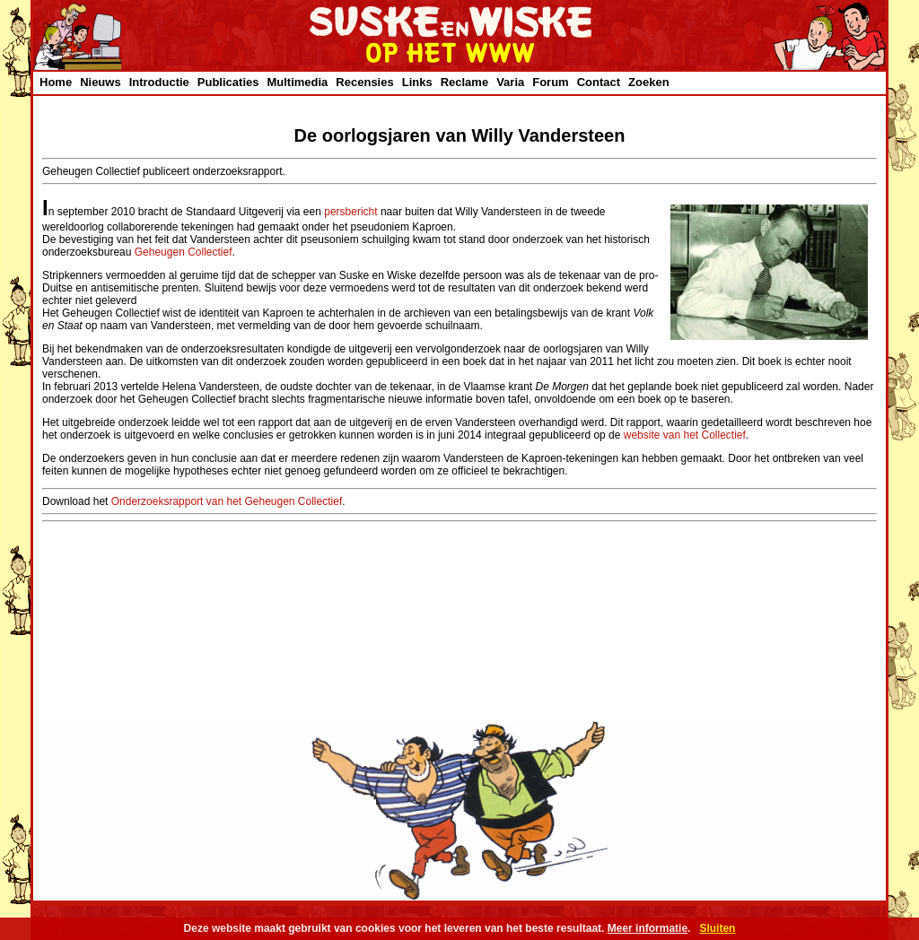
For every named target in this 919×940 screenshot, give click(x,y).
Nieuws (100, 82)
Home (55, 82)
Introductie (159, 82)
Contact (598, 82)
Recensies (364, 82)
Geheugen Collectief (183, 252)
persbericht (350, 211)
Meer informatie (647, 928)
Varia (510, 82)
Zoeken (649, 82)
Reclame (464, 82)
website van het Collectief (685, 435)
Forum (550, 82)
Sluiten (717, 928)
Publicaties (228, 82)
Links (417, 82)
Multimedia (297, 82)
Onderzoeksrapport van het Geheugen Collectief (227, 501)
